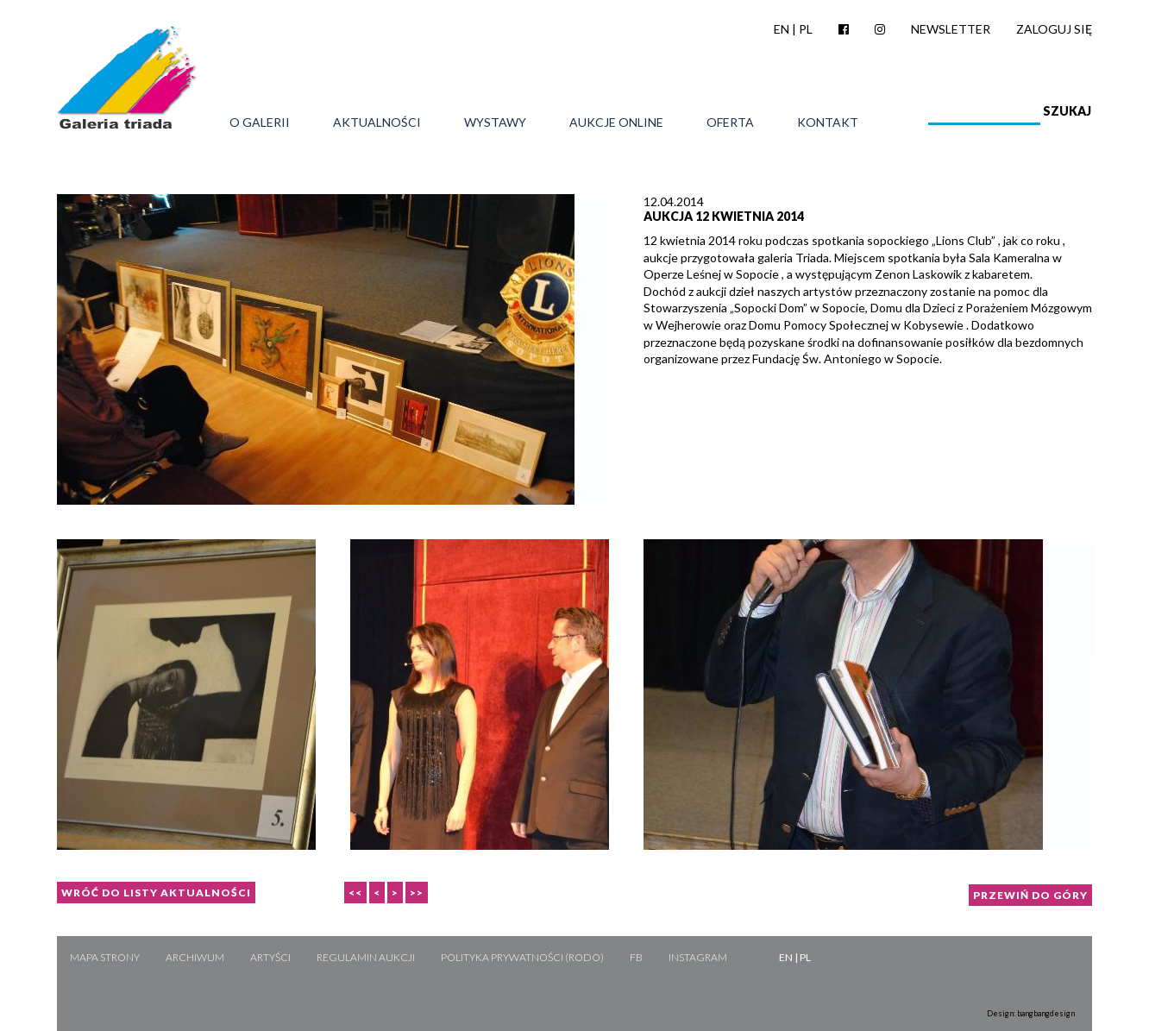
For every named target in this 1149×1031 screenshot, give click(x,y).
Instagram (698, 957)
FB (636, 957)
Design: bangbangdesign (1031, 1013)
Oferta (730, 122)
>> (417, 892)
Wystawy (495, 122)
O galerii (259, 122)
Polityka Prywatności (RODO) (522, 957)
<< (355, 892)
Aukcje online (616, 122)
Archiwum (195, 957)
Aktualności (377, 122)
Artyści (270, 957)
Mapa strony (105, 957)
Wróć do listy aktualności (156, 892)
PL (806, 29)
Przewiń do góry (1030, 895)
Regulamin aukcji (366, 957)
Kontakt (827, 122)
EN (781, 29)
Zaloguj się (1054, 29)
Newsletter (950, 29)
